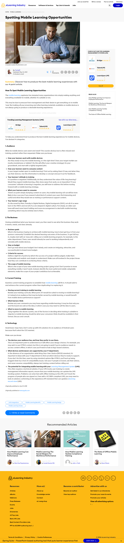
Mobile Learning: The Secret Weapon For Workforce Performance (100, 104)
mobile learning (15, 95)
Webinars (13, 498)
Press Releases (15, 501)
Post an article (108, 2)
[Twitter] (89, 478)
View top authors (70, 494)
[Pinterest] (107, 478)
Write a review (96, 2)
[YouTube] (101, 478)
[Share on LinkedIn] (69, 72)
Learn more (91, 541)
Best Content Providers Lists (20, 522)
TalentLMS (43, 126)
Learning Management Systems (17, 449)
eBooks (12, 494)
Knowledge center (43, 494)
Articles (12, 491)
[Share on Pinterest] (76, 72)
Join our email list (83, 2)
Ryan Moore (105, 463)
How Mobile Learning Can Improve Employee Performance (99, 98)
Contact (40, 498)
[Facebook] (83, 478)
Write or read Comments (22, 412)
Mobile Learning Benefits (33, 402)
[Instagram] (113, 478)
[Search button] (110, 5)
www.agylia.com (25, 390)
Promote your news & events (100, 494)
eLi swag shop (42, 501)
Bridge (18, 125)
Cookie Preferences (44, 537)
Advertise (119, 2)
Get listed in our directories (100, 491)
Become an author (70, 491)
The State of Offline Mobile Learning (100, 114)
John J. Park (76, 463)
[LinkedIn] (95, 478)
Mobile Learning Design (54, 402)
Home (7, 12)
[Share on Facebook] (62, 72)
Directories (14, 512)
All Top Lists (14, 515)
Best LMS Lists (15, 519)
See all (101, 86)
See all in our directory (68, 120)
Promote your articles (98, 498)
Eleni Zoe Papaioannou (21, 463)
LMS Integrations (14, 402)
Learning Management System (63, 366)
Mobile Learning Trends (16, 405)
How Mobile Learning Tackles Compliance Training (98, 109)
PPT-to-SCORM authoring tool (22, 526)
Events (12, 505)
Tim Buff (17, 70)
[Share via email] (72, 72)
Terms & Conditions (15, 537)
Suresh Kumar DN (48, 463)
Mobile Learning (15, 12)
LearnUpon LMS (69, 125)
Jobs (11, 508)
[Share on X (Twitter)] (65, 72)
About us (40, 491)
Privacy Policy (30, 537)
